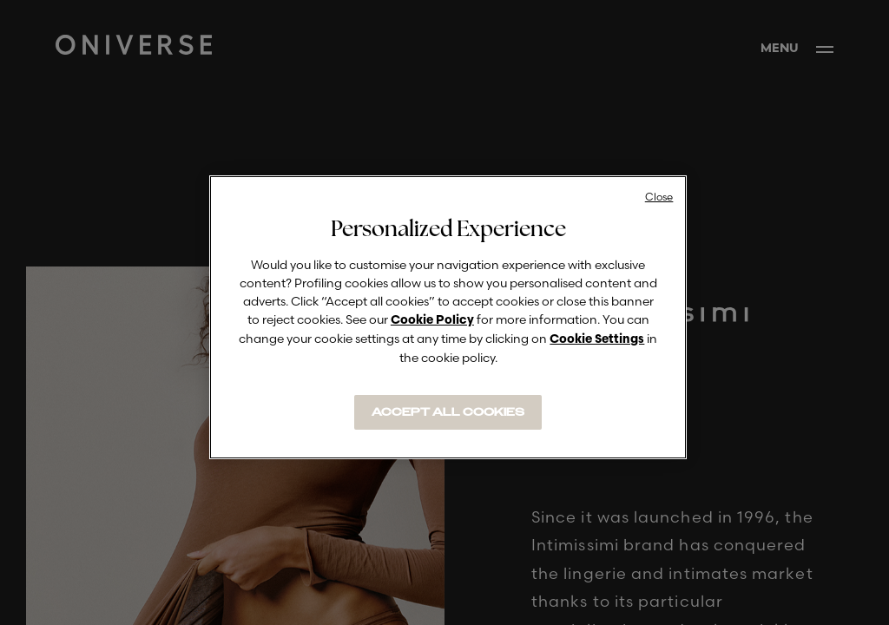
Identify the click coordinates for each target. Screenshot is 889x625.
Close (659, 196)
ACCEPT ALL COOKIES (448, 412)
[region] (448, 317)
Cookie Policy (432, 320)
